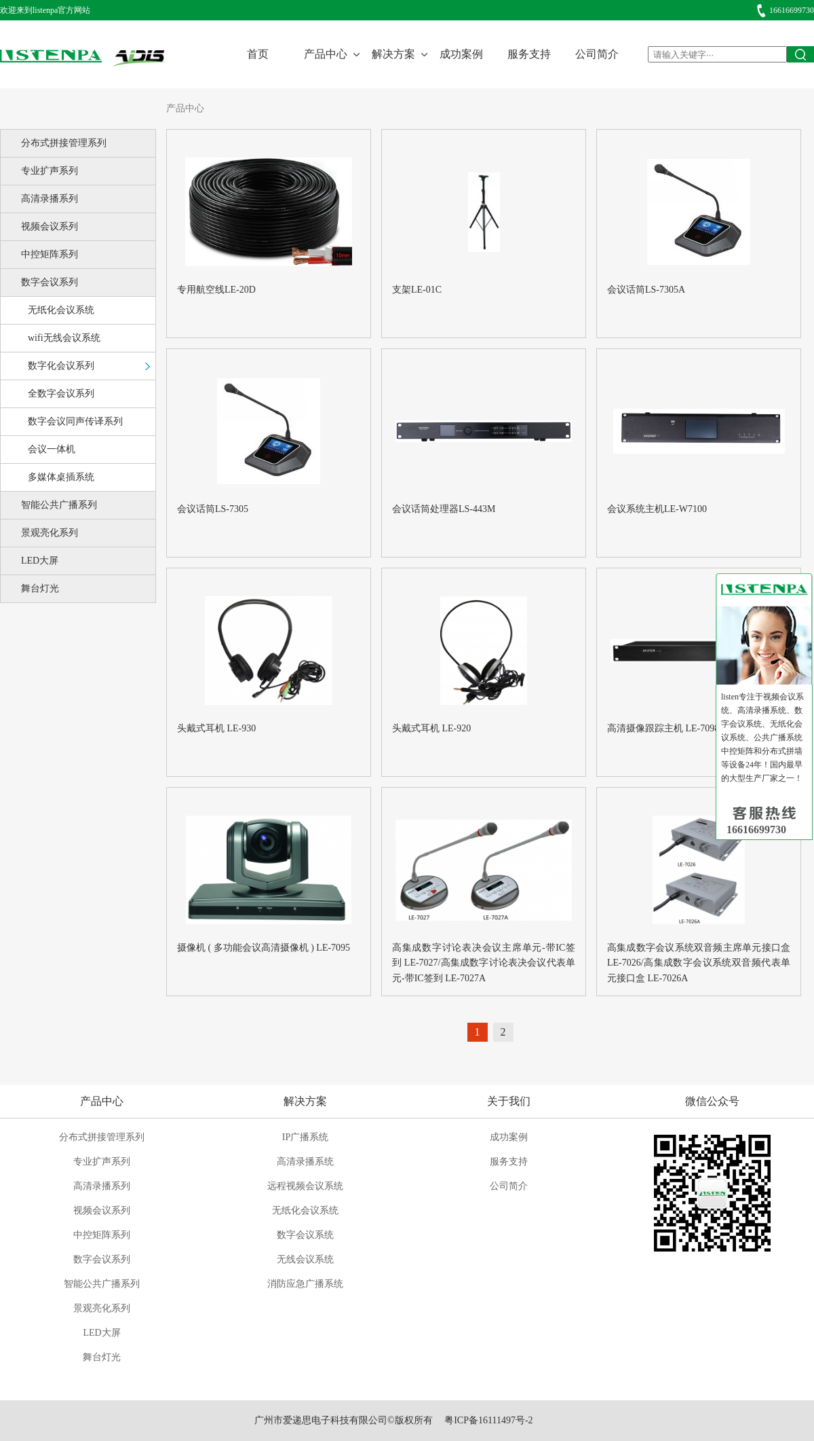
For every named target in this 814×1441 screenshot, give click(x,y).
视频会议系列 (49, 226)
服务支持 (529, 54)
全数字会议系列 (61, 393)
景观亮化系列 (49, 533)
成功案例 (461, 54)
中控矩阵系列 (49, 254)
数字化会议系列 (61, 366)
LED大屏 (39, 560)
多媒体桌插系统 (61, 477)
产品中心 (325, 54)
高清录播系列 (49, 199)
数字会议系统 (305, 1235)
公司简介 (597, 54)
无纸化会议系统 (61, 310)
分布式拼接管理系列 (63, 143)
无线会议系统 (305, 1259)
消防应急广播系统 (305, 1284)
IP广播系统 (305, 1137)
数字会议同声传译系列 (75, 421)
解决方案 (393, 54)
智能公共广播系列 (59, 505)
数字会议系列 (49, 282)
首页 (258, 54)
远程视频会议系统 (305, 1186)
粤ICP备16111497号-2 (488, 1420)
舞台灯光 (40, 588)
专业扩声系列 (49, 171)
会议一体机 (51, 449)
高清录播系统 (305, 1161)
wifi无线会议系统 (64, 338)
